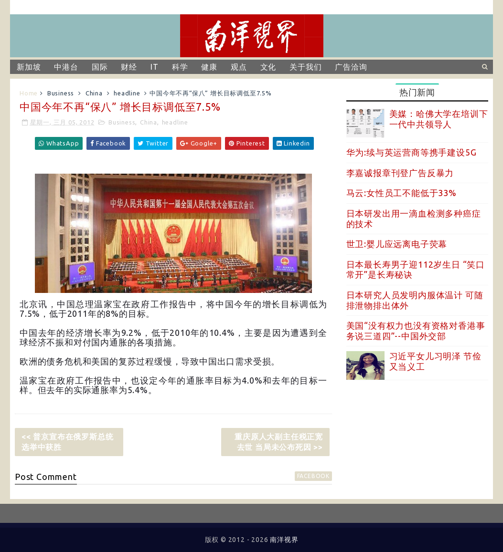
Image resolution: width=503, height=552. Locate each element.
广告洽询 (351, 66)
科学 (180, 66)
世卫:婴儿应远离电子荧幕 (397, 244)
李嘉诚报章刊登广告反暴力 (400, 172)
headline (127, 93)
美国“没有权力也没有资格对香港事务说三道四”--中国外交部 (415, 331)
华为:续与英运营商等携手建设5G (411, 152)
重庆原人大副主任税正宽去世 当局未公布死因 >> (279, 441)
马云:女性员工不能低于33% (401, 193)
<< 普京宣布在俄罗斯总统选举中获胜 (67, 441)
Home (29, 93)
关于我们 (305, 66)
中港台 (66, 66)
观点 (239, 66)
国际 (100, 66)
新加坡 (29, 66)
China (94, 93)
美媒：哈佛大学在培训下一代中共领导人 (438, 119)
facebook (313, 476)
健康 (209, 66)
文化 (268, 66)
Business (60, 93)
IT (154, 66)
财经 (129, 66)
